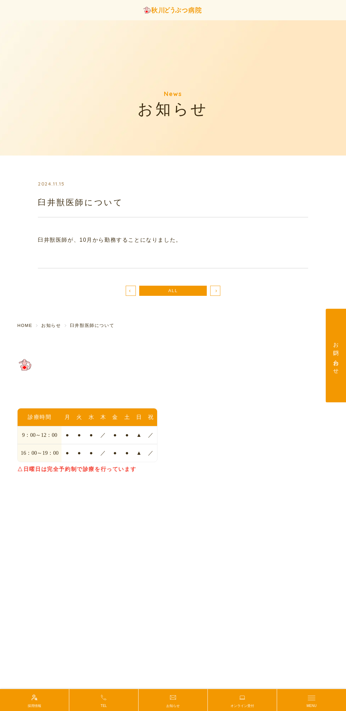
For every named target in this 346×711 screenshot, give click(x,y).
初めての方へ (276, 380)
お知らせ (270, 452)
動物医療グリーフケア (203, 479)
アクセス (187, 389)
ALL (173, 290)
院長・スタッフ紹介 (200, 398)
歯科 (265, 398)
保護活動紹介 (192, 488)
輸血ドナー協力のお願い (289, 415)
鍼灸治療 (270, 406)
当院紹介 (187, 380)
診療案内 (270, 389)
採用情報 (270, 470)
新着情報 (270, 461)
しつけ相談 (190, 461)
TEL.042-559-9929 (44, 397)
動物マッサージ (195, 470)
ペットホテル (192, 452)
